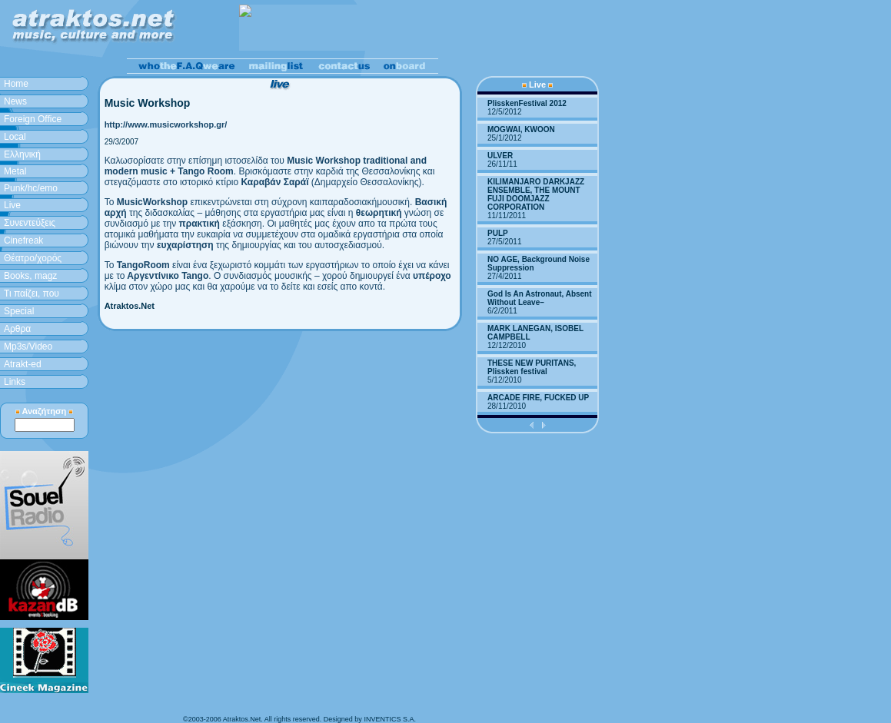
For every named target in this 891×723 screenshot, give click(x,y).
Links (14, 381)
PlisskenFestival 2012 (527, 103)
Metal (15, 171)
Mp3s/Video (28, 346)
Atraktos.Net (130, 305)
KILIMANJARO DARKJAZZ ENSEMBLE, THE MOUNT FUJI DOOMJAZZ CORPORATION (535, 194)
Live (12, 205)
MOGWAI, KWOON (521, 129)
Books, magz (30, 275)
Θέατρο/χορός (33, 258)
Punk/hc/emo (31, 188)
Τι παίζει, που (31, 293)
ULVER (500, 155)
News (15, 101)
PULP (497, 233)
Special (19, 311)
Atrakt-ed (23, 364)
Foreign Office (33, 119)
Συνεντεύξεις (29, 222)
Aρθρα (17, 328)
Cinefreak (23, 240)
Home (16, 83)
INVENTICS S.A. (390, 719)
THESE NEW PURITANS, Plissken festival (531, 367)
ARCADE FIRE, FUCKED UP (538, 397)
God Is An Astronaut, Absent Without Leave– (539, 298)
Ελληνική (22, 154)
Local (15, 136)
